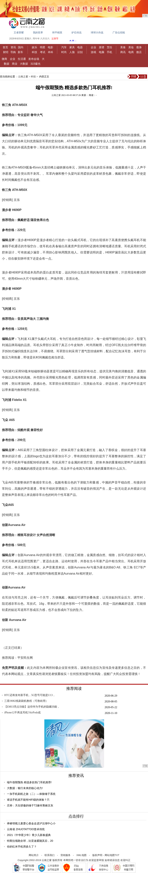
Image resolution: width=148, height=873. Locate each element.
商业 (14, 63)
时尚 (64, 52)
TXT (117, 855)
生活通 (22, 58)
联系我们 (50, 855)
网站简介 (34, 855)
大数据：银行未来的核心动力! (25, 788)
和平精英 (57, 32)
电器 (80, 47)
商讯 (123, 52)
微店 (139, 52)
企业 (93, 47)
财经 (5, 52)
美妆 (131, 47)
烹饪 (109, 47)
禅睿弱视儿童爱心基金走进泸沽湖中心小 (31, 823)
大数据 (24, 63)
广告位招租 (119, 32)
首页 (5, 47)
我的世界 (38, 32)
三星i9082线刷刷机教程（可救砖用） (26, 700)
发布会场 (33, 58)
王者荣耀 (19, 32)
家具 (72, 47)
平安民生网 (25, 657)
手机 (109, 52)
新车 (20, 52)
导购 (13, 52)
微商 (4, 58)
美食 (123, 47)
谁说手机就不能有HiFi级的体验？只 (28, 799)
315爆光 (35, 63)
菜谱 (101, 47)
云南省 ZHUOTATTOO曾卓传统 (26, 829)
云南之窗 (23, 76)
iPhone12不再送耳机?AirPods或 (22, 712)
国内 (20, 47)
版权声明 (97, 855)
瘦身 (139, 47)
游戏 (93, 52)
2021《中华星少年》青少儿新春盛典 (29, 835)
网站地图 (110, 855)
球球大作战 (97, 32)
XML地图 (81, 855)
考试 (42, 52)
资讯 (13, 47)
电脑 (101, 52)
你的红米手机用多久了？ (22, 846)
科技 (34, 52)
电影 (50, 47)
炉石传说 (76, 32)
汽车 (64, 47)
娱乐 (34, 47)
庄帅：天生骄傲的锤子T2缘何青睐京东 (30, 805)
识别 (80, 52)
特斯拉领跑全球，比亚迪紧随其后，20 (30, 840)
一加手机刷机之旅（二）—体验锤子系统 (31, 793)
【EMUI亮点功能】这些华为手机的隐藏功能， (32, 706)
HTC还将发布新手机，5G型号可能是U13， (29, 695)
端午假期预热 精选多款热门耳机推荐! (29, 782)
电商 (131, 52)
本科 (50, 52)
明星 (42, 47)
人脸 (72, 52)
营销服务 (66, 855)
